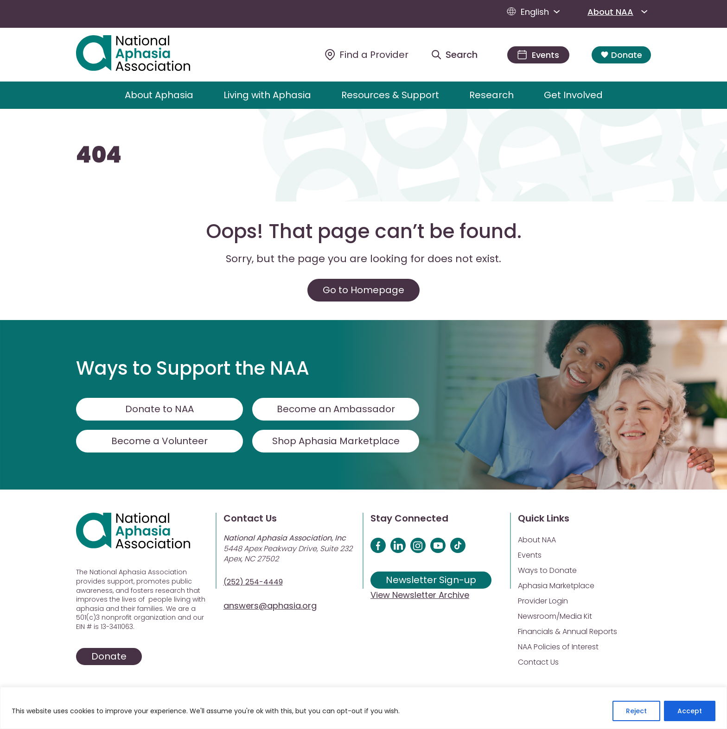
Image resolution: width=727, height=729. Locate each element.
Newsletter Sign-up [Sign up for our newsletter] (431, 579)
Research (491, 94)
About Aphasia (159, 94)
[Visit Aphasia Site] (144, 54)
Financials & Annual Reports (567, 631)
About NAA (619, 12)
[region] (363, 708)
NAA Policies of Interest (558, 646)
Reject (636, 711)
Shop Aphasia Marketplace (336, 440)
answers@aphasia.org (270, 605)
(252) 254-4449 (253, 582)
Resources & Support (390, 94)
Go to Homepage (363, 289)
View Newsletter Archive (419, 595)
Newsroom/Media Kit (555, 616)
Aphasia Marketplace (556, 585)
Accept (689, 711)
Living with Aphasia (267, 94)
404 (98, 155)
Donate (621, 55)
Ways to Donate (547, 570)
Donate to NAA (159, 408)
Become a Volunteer (159, 440)
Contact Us (538, 662)
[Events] (538, 54)
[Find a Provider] (366, 54)
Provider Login (543, 601)
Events (530, 555)
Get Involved (573, 94)
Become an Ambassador (336, 408)
